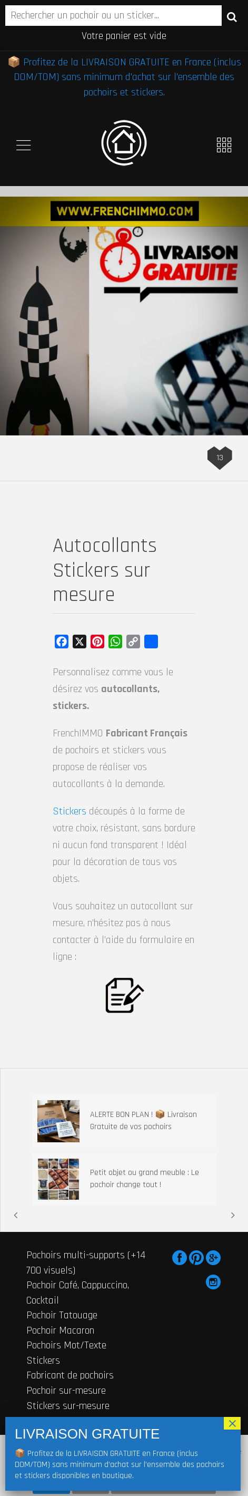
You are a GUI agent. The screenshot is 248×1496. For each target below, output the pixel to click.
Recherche (232, 16)
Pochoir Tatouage (61, 1315)
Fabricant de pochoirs (70, 1375)
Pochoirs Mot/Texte (66, 1345)
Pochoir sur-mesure (66, 1390)
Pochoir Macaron (60, 1330)
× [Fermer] (232, 1423)
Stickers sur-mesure (68, 1406)
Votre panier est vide (124, 36)
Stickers (69, 811)
